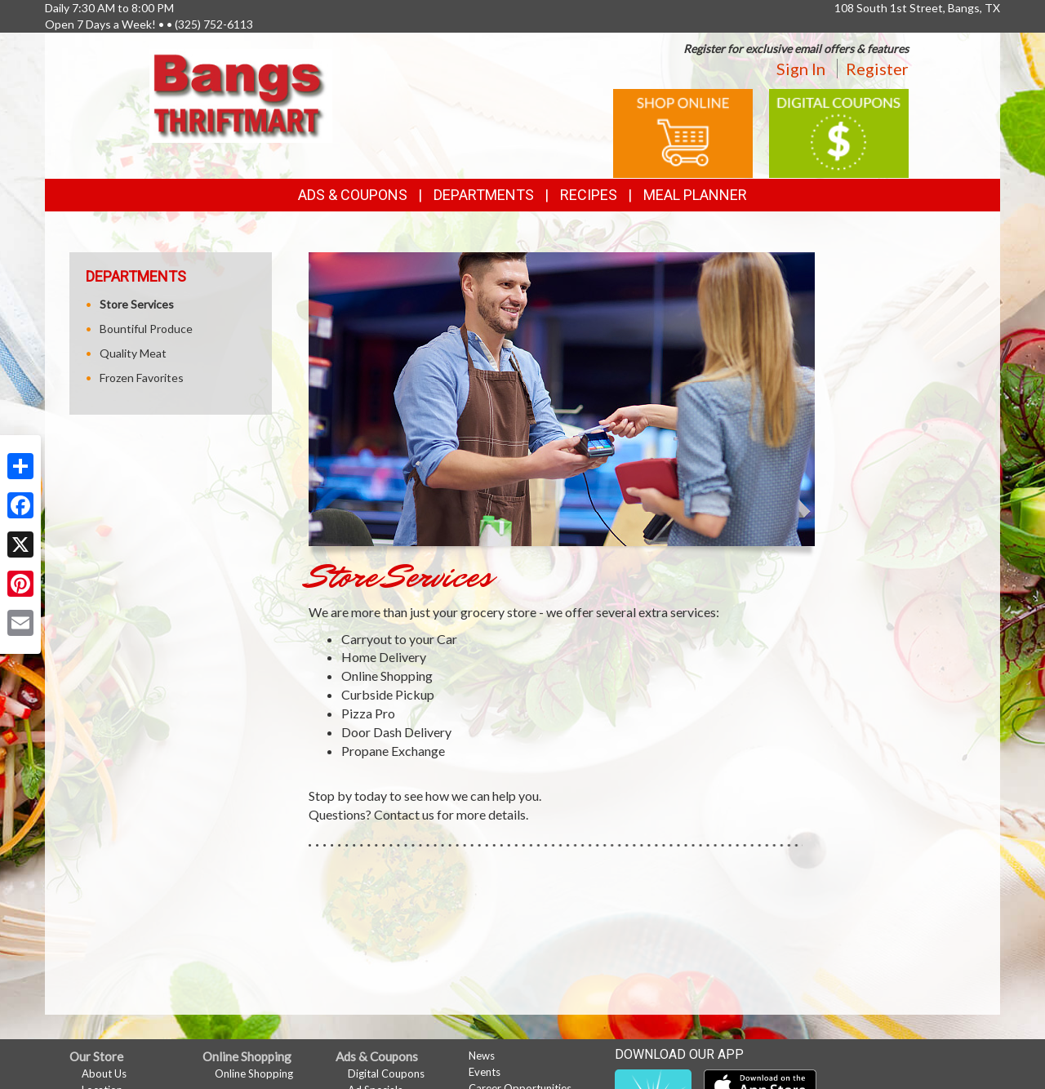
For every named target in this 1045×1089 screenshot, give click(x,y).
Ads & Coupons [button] (352, 194)
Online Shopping (254, 1073)
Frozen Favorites (142, 377)
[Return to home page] (240, 94)
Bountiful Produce (146, 329)
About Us (104, 1073)
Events (484, 1071)
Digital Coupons (386, 1073)
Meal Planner (695, 194)
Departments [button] (484, 194)
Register (877, 68)
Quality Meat (133, 353)
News (482, 1055)
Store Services (137, 304)
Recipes (588, 194)
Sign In (800, 68)
